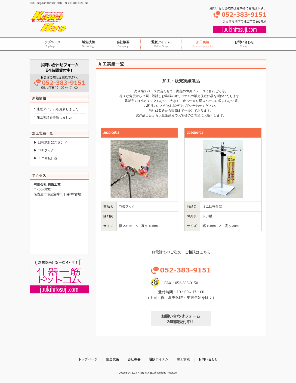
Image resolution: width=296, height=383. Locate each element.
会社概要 (134, 359)
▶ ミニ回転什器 (45, 158)
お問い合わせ (208, 359)
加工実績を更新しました (54, 117)
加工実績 (183, 359)
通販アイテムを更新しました (58, 109)
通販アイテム (158, 359)
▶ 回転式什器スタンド (50, 142)
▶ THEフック (44, 150)
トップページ (88, 359)
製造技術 (112, 359)
